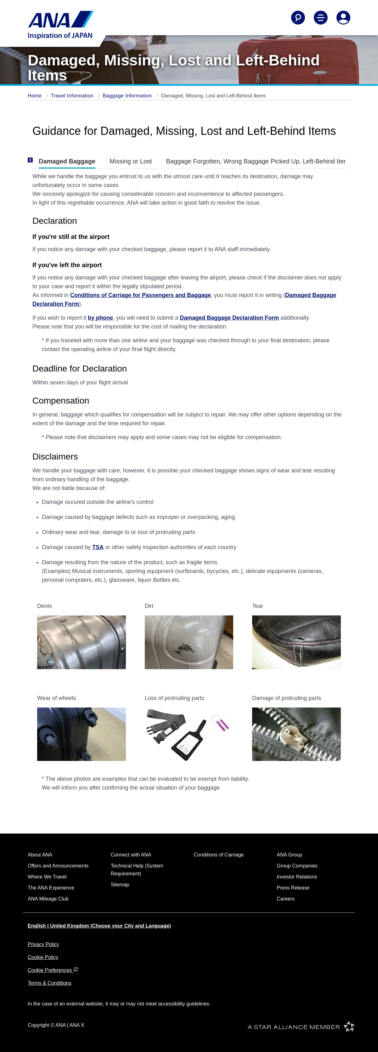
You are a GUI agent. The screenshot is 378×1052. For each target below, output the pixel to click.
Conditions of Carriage (219, 854)
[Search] (298, 18)
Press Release (293, 887)
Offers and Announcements (58, 865)
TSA (98, 547)
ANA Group (289, 854)
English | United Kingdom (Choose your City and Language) (99, 925)
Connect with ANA (131, 854)
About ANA (40, 854)
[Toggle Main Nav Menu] (321, 18)
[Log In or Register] (343, 18)
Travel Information (73, 95)
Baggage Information (128, 95)
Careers (286, 898)
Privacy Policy (43, 944)
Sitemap (120, 884)
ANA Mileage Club (48, 898)
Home (35, 95)
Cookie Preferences (53, 970)
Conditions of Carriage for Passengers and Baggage (140, 295)
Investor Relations (297, 876)
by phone (100, 318)
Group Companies (297, 865)
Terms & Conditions (49, 983)
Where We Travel (47, 876)
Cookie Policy (43, 957)
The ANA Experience (51, 887)
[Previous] (39, 160)
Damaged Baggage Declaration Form (229, 318)
